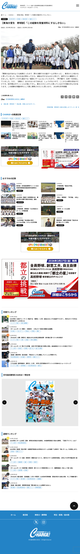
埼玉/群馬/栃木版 (14, 357)
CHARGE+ (4, 19)
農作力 (39, 365)
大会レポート (20, 331)
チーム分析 (13, 348)
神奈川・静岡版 (41, 515)
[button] (4, 402)
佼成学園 (20, 470)
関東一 (38, 331)
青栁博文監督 (38, 487)
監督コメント (33, 19)
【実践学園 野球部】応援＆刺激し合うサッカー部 (61, 107)
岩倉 (25, 462)
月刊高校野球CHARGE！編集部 (70, 27)
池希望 (26, 339)
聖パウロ (32, 348)
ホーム (13, 515)
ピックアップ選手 (15, 323)
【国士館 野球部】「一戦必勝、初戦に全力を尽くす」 (19, 104)
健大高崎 (23, 479)
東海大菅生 (25, 19)
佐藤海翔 (20, 462)
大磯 (22, 339)
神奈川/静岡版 (24, 323)
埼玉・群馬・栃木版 (61, 515)
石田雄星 (39, 479)
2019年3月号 (12, 19)
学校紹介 (27, 331)
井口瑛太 (13, 331)
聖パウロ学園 (39, 348)
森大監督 (23, 357)
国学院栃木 (23, 365)
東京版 (18, 19)
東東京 (35, 462)
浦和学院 (29, 357)
